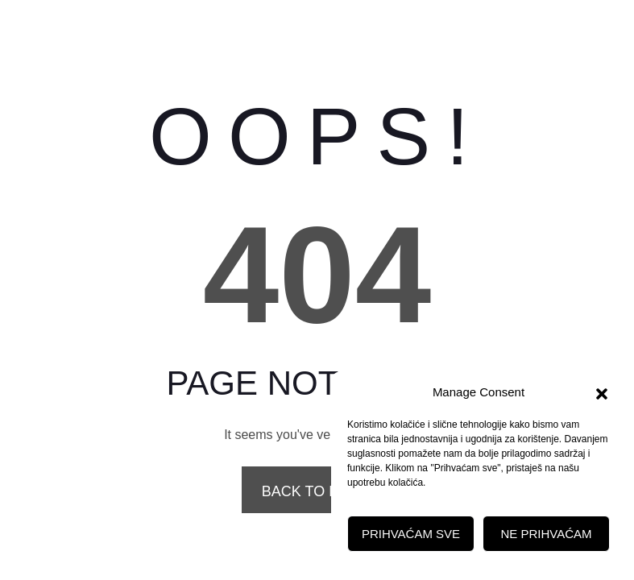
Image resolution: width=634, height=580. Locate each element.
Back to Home (317, 491)
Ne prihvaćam (545, 534)
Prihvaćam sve (411, 534)
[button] (602, 392)
